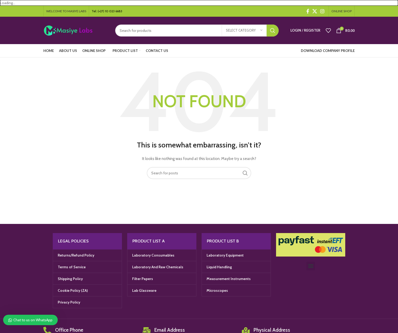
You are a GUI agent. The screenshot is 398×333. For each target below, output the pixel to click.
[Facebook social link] (308, 11)
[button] (310, 266)
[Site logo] (75, 30)
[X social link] (315, 11)
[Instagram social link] (322, 11)
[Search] (197, 31)
